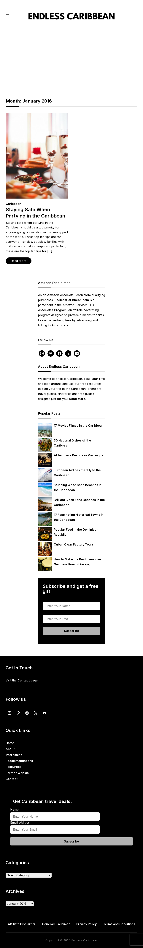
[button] (7, 15)
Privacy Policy (87, 924)
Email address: (53, 612)
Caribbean (13, 204)
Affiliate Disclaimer (21, 924)
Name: (47, 599)
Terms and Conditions (120, 924)
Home (10, 743)
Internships (14, 755)
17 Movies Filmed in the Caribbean (79, 425)
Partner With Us (17, 773)
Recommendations (19, 761)
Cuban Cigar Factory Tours (74, 544)
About (10, 749)
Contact (12, 779)
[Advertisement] (71, 58)
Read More (18, 261)
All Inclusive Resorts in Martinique (78, 455)
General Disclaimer (56, 924)
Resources (13, 767)
